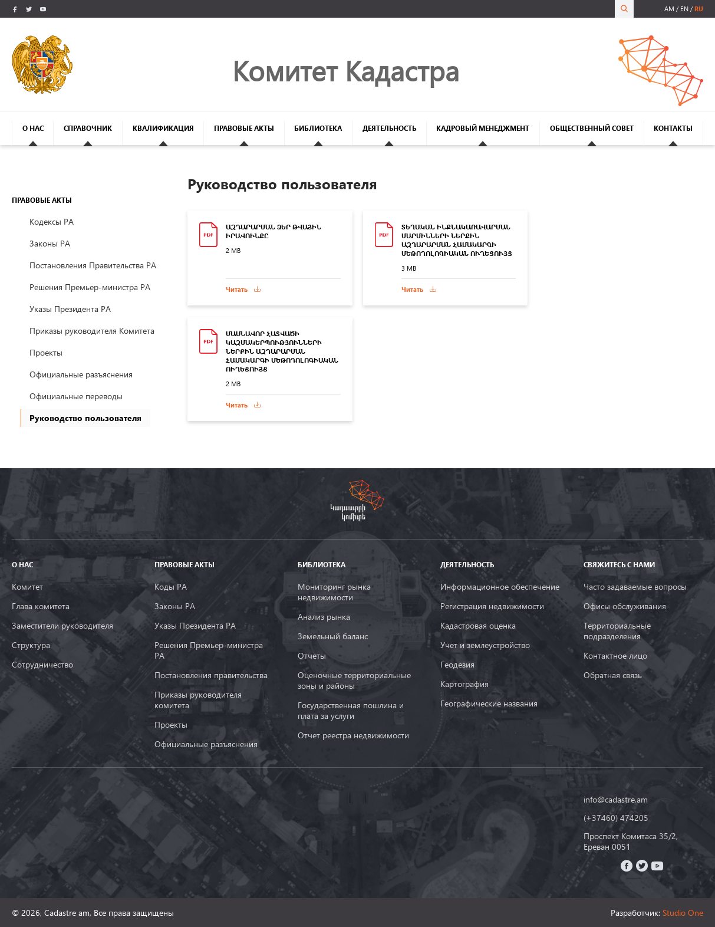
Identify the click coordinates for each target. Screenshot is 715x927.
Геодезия (457, 664)
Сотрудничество (42, 664)
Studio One (683, 912)
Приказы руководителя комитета (198, 700)
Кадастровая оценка (478, 625)
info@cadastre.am (616, 799)
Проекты (45, 352)
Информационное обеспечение (499, 586)
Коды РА (170, 586)
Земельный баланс (333, 636)
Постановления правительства (211, 675)
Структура (31, 645)
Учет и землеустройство (485, 645)
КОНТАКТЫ (673, 128)
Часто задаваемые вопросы (635, 586)
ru (698, 8)
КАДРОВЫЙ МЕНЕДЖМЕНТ (482, 128)
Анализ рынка (324, 617)
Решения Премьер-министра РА (89, 286)
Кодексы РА (51, 221)
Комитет (27, 586)
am (669, 8)
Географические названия (489, 703)
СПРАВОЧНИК (88, 128)
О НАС (33, 128)
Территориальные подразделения (617, 631)
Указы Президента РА (70, 308)
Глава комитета (41, 606)
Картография (464, 684)
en (684, 8)
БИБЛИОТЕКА (318, 128)
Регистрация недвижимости (492, 606)
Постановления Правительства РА (92, 265)
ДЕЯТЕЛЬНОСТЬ (389, 128)
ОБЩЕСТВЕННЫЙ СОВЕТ (592, 128)
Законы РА (49, 243)
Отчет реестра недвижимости (353, 735)
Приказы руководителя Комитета (91, 330)
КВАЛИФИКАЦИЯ (163, 128)
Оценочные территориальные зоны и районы (354, 680)
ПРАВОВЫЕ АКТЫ (244, 128)
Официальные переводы (76, 396)
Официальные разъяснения (81, 374)
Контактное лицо (615, 655)
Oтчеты (312, 655)
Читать (237, 289)
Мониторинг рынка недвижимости (334, 592)
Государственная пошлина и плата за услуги (351, 710)
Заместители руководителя (62, 625)
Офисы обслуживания (625, 606)
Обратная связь (613, 675)
